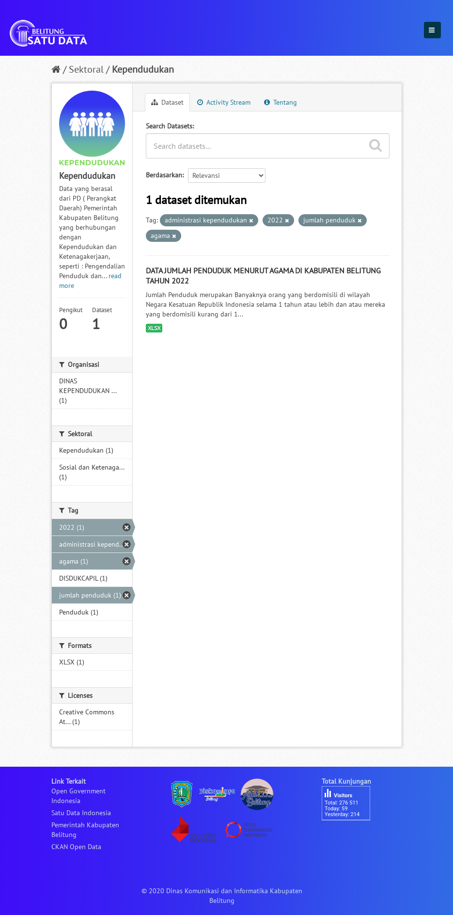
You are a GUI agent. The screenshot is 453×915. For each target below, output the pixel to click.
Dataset (167, 102)
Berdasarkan (164, 175)
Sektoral (86, 69)
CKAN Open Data (76, 846)
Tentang (280, 102)
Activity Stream (223, 102)
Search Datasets (169, 126)
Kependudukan (143, 69)
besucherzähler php (351, 837)
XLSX (154, 327)
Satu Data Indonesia (81, 812)
